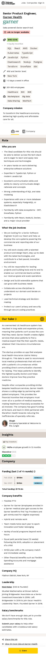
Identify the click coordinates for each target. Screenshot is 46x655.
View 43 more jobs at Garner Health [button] (19, 644)
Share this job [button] (9, 639)
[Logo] (8, 3)
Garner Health (12, 17)
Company (28, 131)
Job (15, 131)
